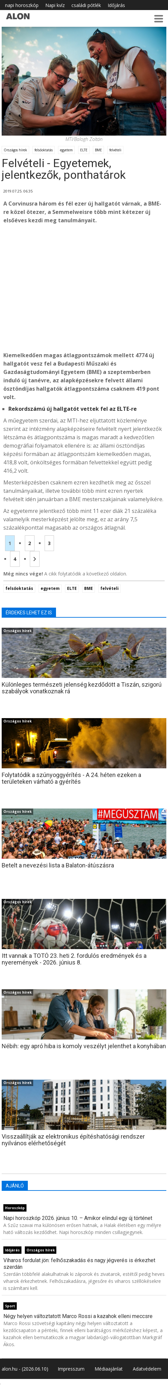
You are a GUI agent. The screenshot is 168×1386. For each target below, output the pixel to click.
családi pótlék (86, 5)
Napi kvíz (55, 5)
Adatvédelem (147, 1369)
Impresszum (71, 1369)
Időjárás (116, 5)
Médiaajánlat (109, 1369)
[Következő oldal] (34, 559)
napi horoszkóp (22, 5)
